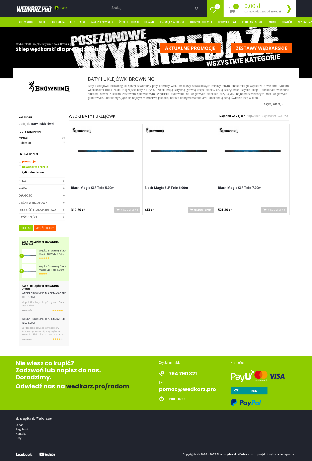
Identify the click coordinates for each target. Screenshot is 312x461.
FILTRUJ (26, 228)
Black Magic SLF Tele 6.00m (166, 188)
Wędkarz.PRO (23, 44)
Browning (65, 44)
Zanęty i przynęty (102, 22)
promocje (27, 161)
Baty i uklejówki (50, 44)
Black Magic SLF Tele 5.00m (92, 188)
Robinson (42, 143)
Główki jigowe (227, 22)
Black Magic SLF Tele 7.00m (239, 188)
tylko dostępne (31, 172)
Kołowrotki (25, 22)
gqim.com (290, 454)
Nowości (287, 22)
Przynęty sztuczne (172, 22)
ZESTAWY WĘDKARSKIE (261, 48)
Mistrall (42, 138)
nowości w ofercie (33, 167)
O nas (19, 425)
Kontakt (21, 434)
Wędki (42, 22)
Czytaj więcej (274, 104)
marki (272, 22)
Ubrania (149, 22)
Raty (18, 438)
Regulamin (22, 429)
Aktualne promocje (190, 48)
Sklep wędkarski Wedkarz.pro (235, 454)
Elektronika (77, 22)
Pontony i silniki (252, 22)
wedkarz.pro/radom (97, 386)
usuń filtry (45, 228)
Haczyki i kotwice (201, 22)
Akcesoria (58, 22)
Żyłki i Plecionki (129, 22)
